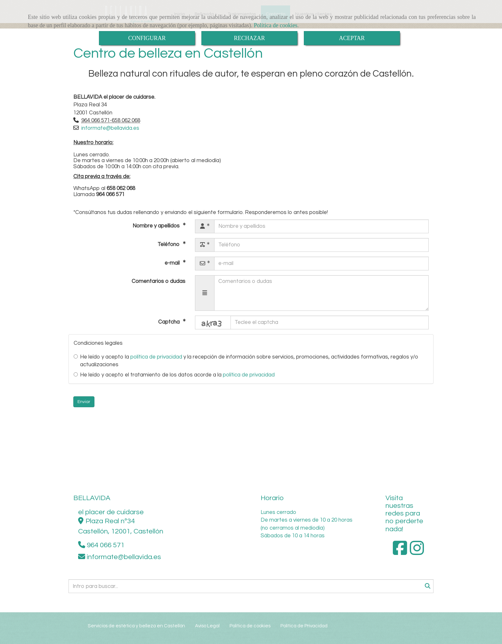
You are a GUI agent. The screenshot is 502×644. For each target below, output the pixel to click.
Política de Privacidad (304, 625)
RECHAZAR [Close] (249, 38)
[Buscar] (251, 586)
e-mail (173, 263)
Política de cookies (275, 25)
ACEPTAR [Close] (352, 38)
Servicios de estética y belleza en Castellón (136, 625)
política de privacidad (156, 357)
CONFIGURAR (147, 38)
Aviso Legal (207, 625)
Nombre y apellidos (157, 225)
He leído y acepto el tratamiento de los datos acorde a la (174, 375)
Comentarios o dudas (158, 281)
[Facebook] (400, 552)
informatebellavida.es (110, 128)
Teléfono (169, 244)
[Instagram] (417, 552)
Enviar (83, 402)
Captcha (169, 322)
